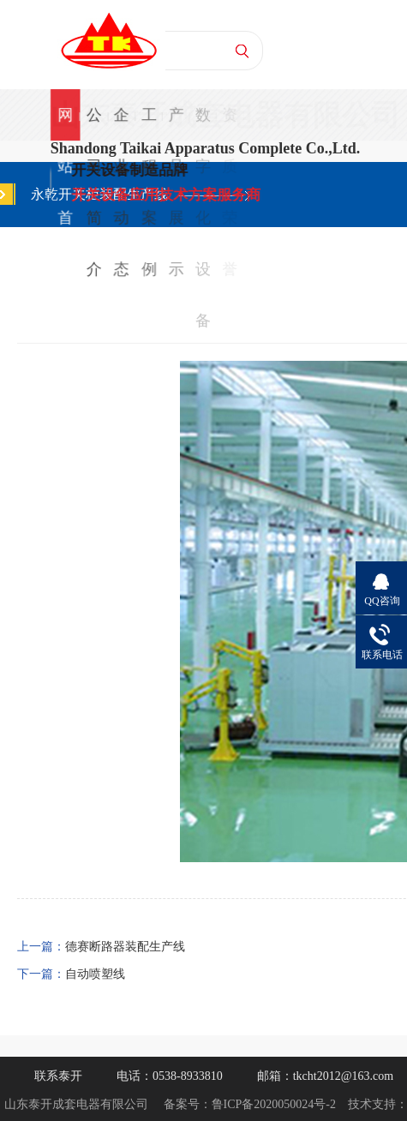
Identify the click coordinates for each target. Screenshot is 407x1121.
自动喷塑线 (95, 974)
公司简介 (94, 123)
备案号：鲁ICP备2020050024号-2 (250, 1104)
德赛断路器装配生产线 (125, 946)
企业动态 (121, 123)
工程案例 (148, 123)
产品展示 (175, 123)
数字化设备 (202, 123)
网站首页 (65, 123)
